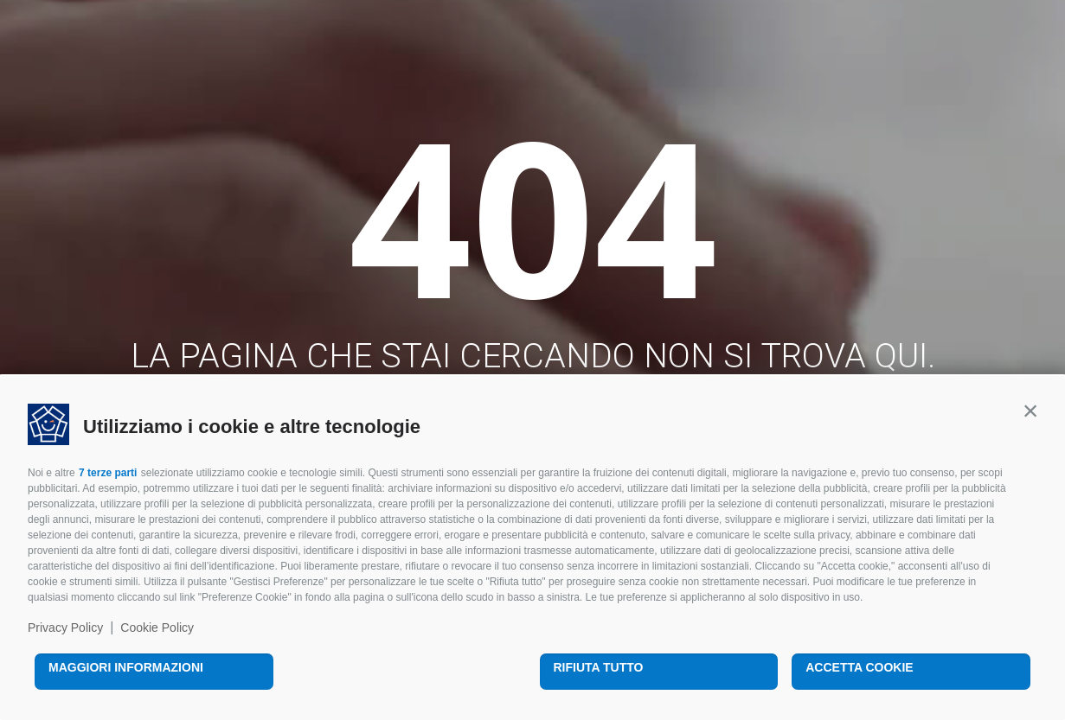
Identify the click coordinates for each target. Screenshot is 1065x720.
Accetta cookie (859, 667)
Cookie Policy (157, 627)
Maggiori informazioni (125, 667)
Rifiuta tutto (599, 667)
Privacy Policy (65, 627)
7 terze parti (108, 473)
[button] (1030, 410)
